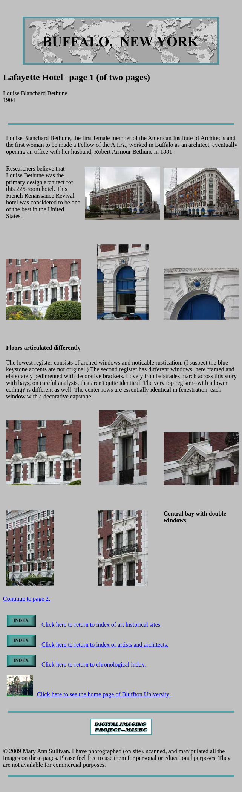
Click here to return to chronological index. (76, 664)
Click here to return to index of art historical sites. (84, 624)
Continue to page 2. (26, 598)
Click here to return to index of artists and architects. (87, 644)
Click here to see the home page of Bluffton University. (88, 694)
